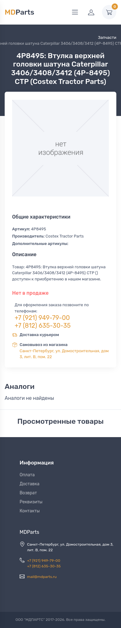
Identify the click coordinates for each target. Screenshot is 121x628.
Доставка (30, 484)
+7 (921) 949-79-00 (42, 317)
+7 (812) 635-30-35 (43, 325)
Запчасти (107, 37)
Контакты (30, 511)
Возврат (28, 493)
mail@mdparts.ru (42, 577)
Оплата (27, 475)
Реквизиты (31, 502)
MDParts (29, 532)
